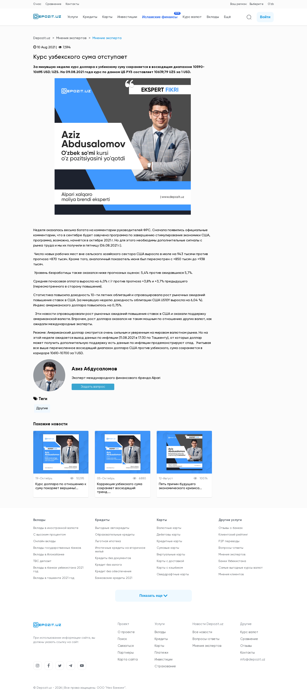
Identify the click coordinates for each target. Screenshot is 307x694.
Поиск (122, 639)
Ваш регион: (238, 4)
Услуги (72, 17)
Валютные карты (169, 528)
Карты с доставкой (170, 561)
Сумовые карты (168, 547)
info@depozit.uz (252, 659)
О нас (37, 4)
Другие (42, 408)
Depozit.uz (41, 38)
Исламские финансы (160, 17)
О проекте (126, 632)
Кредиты (90, 17)
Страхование (165, 666)
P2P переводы (229, 541)
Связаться (126, 645)
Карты (107, 17)
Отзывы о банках (231, 528)
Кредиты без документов (113, 558)
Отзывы (246, 645)
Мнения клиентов (231, 574)
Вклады (213, 17)
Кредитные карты (169, 541)
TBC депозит (42, 561)
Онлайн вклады (44, 541)
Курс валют (192, 17)
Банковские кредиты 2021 (113, 578)
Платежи (161, 652)
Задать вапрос (93, 387)
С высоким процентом (49, 534)
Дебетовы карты (168, 534)
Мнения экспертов (71, 38)
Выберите (257, 4)
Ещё (227, 17)
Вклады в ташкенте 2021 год (53, 578)
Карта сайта (128, 659)
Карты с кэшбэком (170, 567)
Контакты (72, 4)
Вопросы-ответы (231, 547)
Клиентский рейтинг (233, 534)
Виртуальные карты (171, 554)
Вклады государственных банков (57, 547)
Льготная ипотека (108, 541)
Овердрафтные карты (173, 574)
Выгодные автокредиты (112, 528)
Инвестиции (127, 17)
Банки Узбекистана (232, 561)
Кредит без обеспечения (113, 571)
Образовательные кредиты (115, 534)
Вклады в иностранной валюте (55, 528)
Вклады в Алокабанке (48, 554)
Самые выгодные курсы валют (241, 567)
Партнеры (126, 652)
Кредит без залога (108, 564)
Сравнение (53, 4)
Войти (265, 17)
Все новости (202, 632)
